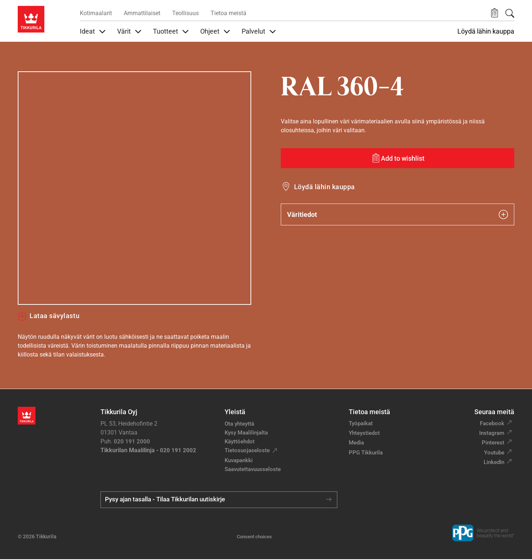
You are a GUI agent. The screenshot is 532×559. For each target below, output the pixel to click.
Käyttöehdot (240, 441)
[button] (494, 13)
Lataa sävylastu (48, 315)
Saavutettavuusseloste (253, 469)
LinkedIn (494, 462)
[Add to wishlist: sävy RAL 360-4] (397, 158)
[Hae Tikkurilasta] (509, 13)
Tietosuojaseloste (247, 450)
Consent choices (254, 536)
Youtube (494, 452)
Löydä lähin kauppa (485, 31)
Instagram (491, 433)
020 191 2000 (132, 441)
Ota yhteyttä (239, 423)
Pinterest (493, 442)
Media (356, 442)
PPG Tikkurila (366, 452)
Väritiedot (397, 214)
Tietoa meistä (228, 13)
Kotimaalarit (96, 13)
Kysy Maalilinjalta (246, 432)
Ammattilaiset (142, 13)
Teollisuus (185, 13)
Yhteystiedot (364, 433)
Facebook (492, 423)
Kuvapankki (239, 460)
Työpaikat (361, 423)
